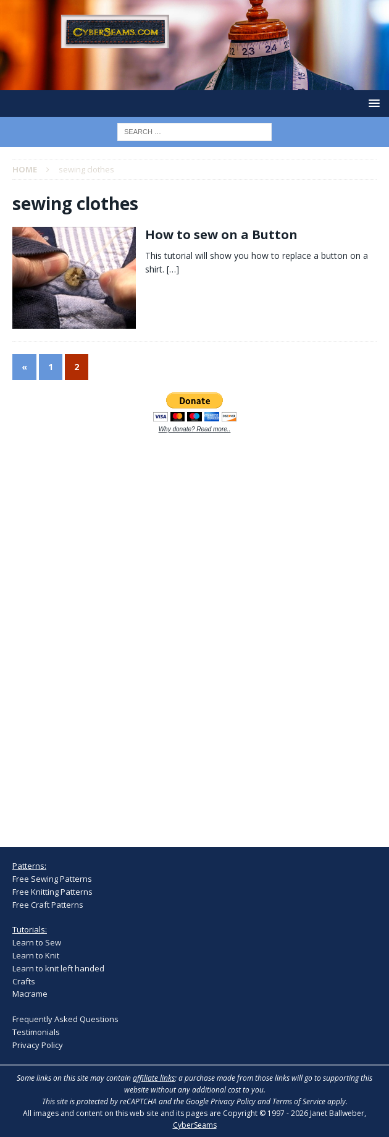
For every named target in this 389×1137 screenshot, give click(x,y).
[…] (173, 269)
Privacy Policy (37, 1044)
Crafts (23, 981)
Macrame (30, 993)
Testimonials (36, 1032)
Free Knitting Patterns (52, 891)
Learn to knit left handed (58, 968)
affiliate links (154, 1078)
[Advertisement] (105, 633)
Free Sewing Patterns (52, 878)
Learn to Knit (35, 955)
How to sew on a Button (221, 234)
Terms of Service (298, 1101)
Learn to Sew (36, 942)
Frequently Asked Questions (65, 1019)
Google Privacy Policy (221, 1101)
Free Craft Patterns (47, 904)
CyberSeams (195, 1125)
